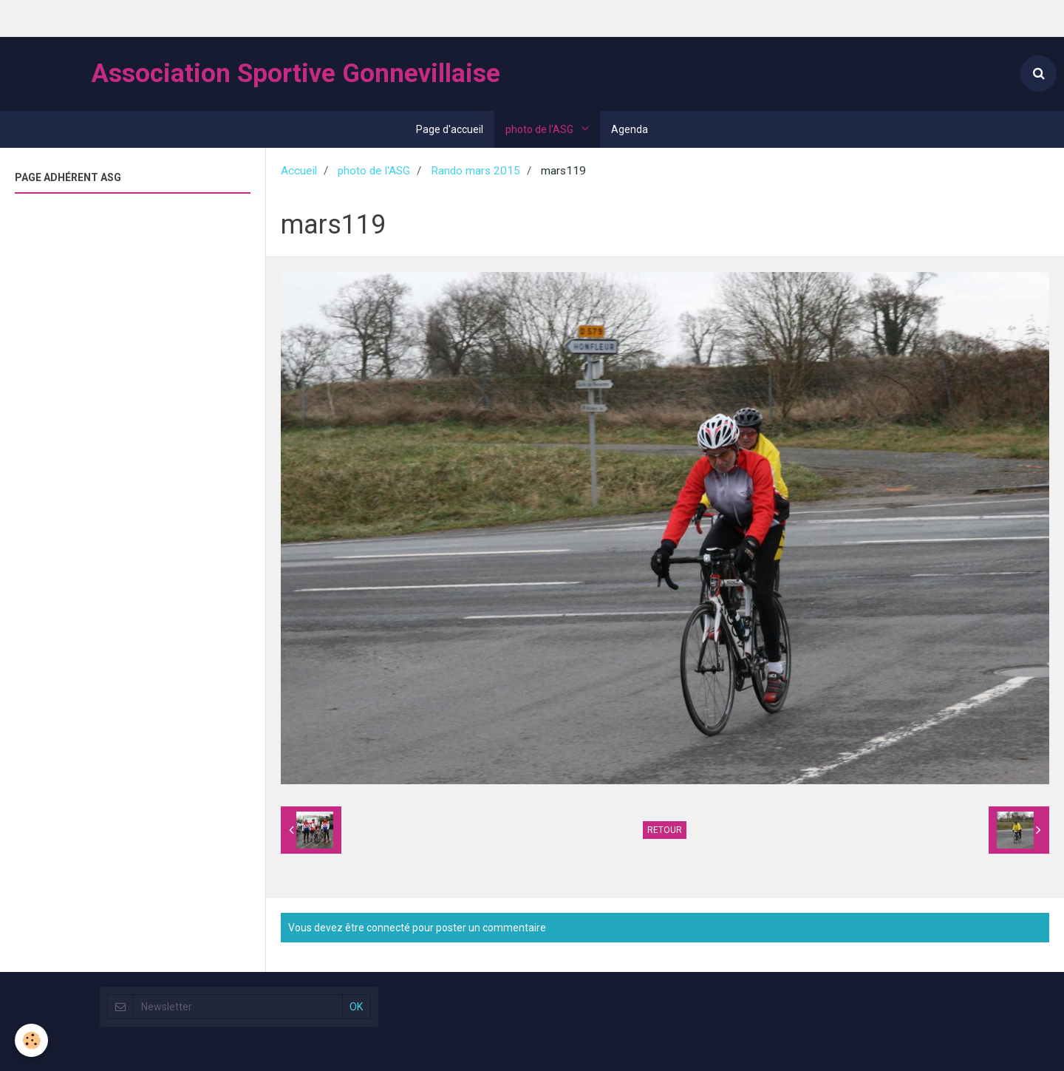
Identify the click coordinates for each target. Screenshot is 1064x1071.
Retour (664, 830)
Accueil (299, 170)
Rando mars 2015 (475, 170)
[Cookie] (31, 1040)
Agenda (629, 129)
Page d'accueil (449, 129)
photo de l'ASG (540, 129)
